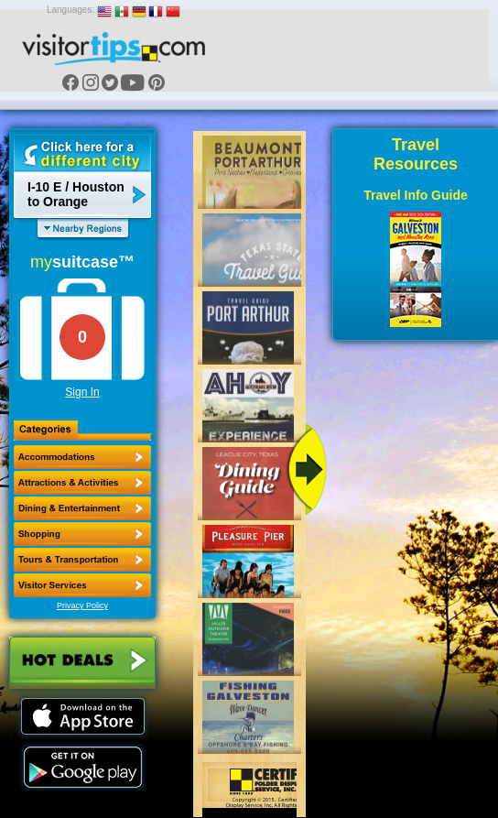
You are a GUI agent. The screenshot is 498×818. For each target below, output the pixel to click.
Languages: (70, 10)
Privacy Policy (82, 605)
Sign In (82, 392)
